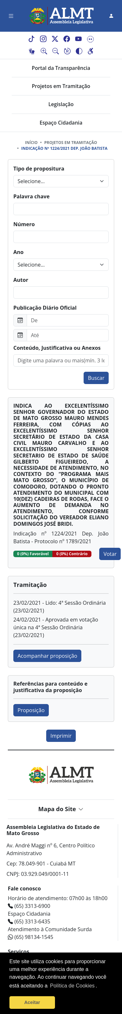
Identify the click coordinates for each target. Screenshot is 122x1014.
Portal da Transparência (61, 68)
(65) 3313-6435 (29, 921)
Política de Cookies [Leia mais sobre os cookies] (72, 985)
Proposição (31, 710)
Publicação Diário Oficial (44, 307)
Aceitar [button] (32, 1002)
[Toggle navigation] (11, 16)
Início (31, 142)
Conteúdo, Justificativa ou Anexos (57, 347)
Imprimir (61, 735)
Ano (18, 252)
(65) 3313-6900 (29, 905)
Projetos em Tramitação (61, 86)
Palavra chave (31, 196)
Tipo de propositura (38, 168)
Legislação (61, 104)
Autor (20, 279)
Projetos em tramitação (70, 142)
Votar (109, 553)
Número (24, 224)
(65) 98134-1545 (30, 937)
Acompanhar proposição (47, 655)
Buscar (96, 377)
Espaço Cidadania (61, 122)
